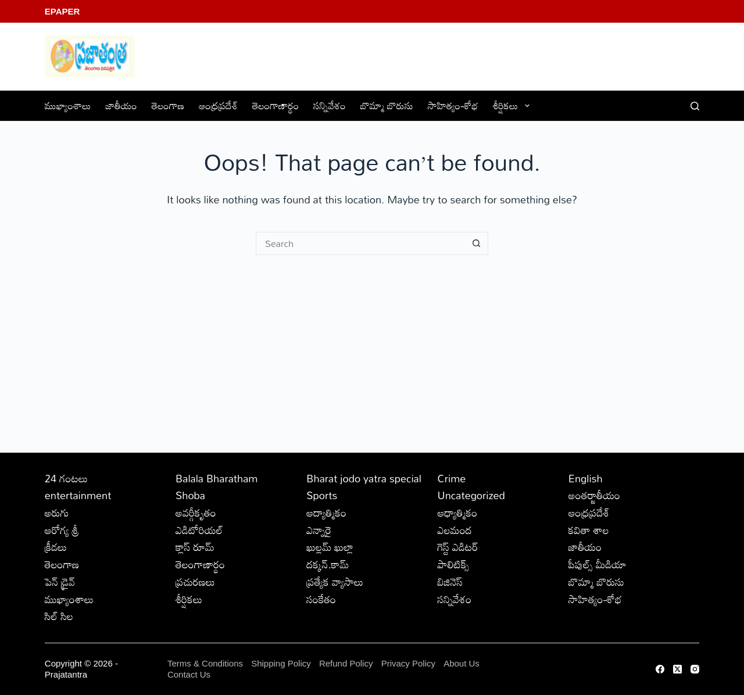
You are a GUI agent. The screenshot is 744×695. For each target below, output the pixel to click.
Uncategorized (471, 495)
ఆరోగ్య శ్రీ (62, 530)
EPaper (62, 11)
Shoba (190, 495)
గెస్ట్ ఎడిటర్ (458, 546)
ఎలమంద (455, 530)
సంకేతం (321, 599)
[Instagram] (695, 669)
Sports (321, 495)
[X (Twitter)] (677, 669)
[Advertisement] (372, 342)
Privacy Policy (409, 663)
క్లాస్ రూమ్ (195, 546)
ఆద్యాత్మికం (326, 512)
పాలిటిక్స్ (454, 564)
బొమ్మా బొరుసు (386, 105)
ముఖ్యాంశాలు (68, 105)
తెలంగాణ (168, 105)
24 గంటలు (66, 478)
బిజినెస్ (450, 581)
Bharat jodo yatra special (363, 478)
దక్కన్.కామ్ (327, 564)
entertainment (78, 495)
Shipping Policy (281, 663)
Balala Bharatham (216, 478)
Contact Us (188, 674)
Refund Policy (346, 663)
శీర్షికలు (513, 105)
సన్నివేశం (329, 105)
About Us (461, 663)
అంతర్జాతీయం (594, 495)
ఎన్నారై (318, 530)
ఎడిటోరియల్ (199, 530)
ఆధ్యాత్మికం (458, 512)
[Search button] (476, 243)
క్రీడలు (56, 546)
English (585, 478)
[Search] (695, 106)
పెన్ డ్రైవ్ (60, 581)
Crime (452, 478)
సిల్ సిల (59, 616)
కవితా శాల (588, 530)
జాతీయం (121, 105)
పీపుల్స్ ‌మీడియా (597, 564)
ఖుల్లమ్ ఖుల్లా (329, 546)
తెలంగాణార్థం (275, 105)
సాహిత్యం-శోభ (453, 105)
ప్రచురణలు (195, 581)
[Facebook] (660, 669)
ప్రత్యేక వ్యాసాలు (334, 581)
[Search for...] (360, 243)
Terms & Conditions (205, 663)
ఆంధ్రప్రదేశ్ (218, 105)
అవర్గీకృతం (196, 512)
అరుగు (57, 512)
